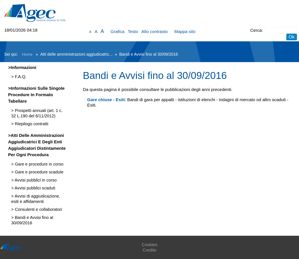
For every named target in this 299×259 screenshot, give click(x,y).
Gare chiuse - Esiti (106, 99)
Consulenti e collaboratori (38, 209)
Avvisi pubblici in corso (35, 180)
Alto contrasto (154, 31)
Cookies (149, 244)
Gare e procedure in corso (39, 164)
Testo (133, 31)
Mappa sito (184, 31)
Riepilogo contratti (31, 124)
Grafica (117, 31)
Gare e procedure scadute (39, 172)
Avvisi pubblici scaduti (34, 188)
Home (27, 54)
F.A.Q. (20, 76)
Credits (149, 250)
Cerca (256, 30)
